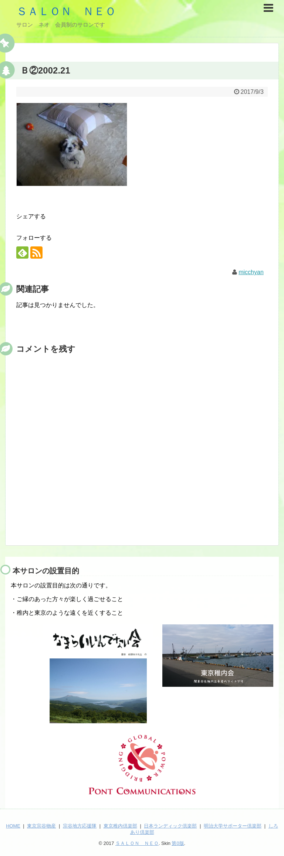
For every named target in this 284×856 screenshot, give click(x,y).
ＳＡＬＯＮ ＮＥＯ (66, 11)
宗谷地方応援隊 (80, 826)
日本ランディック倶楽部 (170, 826)
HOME (13, 826)
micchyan (251, 272)
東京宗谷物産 (41, 826)
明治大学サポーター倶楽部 (232, 826)
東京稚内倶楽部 (120, 826)
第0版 (178, 843)
